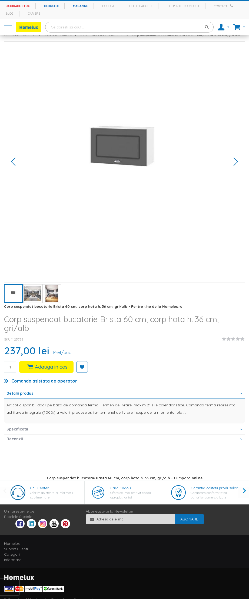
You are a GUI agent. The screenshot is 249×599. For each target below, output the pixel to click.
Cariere (34, 13)
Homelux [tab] (12, 543)
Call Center (39, 488)
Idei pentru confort (183, 6)
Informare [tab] (12, 559)
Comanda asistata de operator (44, 381)
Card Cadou (120, 488)
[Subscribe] (189, 519)
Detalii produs (19, 393)
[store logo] (28, 27)
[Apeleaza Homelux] (232, 5)
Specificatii (17, 429)
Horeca (108, 6)
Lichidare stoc (18, 6)
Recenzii (14, 438)
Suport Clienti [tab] (16, 548)
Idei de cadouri (140, 6)
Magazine (80, 6)
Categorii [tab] (12, 554)
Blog (10, 13)
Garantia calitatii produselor (214, 488)
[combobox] (129, 27)
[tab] (124, 394)
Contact (220, 6)
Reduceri (51, 6)
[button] (15, 162)
